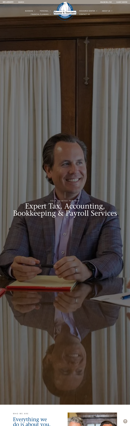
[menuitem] (27, 11)
